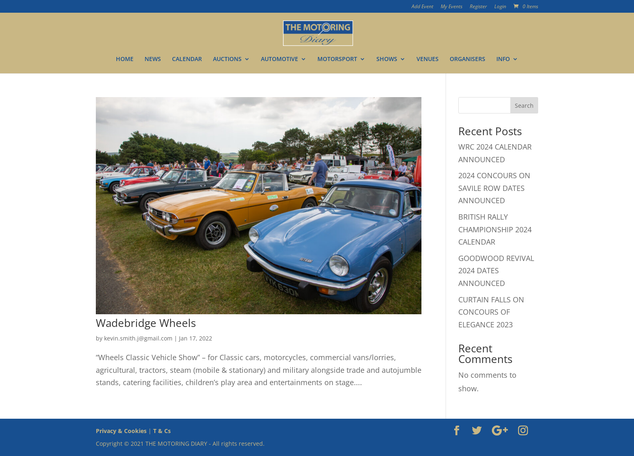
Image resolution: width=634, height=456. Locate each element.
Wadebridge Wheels (146, 322)
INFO (503, 59)
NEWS (153, 59)
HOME (125, 59)
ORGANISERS (467, 59)
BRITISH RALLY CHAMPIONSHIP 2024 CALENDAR (495, 229)
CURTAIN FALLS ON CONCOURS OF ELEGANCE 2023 (491, 312)
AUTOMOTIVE (279, 59)
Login (500, 7)
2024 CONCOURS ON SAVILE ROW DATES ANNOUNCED (494, 187)
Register (478, 7)
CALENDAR (187, 59)
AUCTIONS (227, 59)
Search (524, 105)
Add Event (422, 7)
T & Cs (162, 431)
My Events (451, 7)
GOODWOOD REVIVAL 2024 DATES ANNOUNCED (496, 270)
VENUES (428, 59)
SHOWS (386, 59)
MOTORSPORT (337, 59)
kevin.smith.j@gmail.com (138, 338)
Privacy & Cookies (121, 431)
